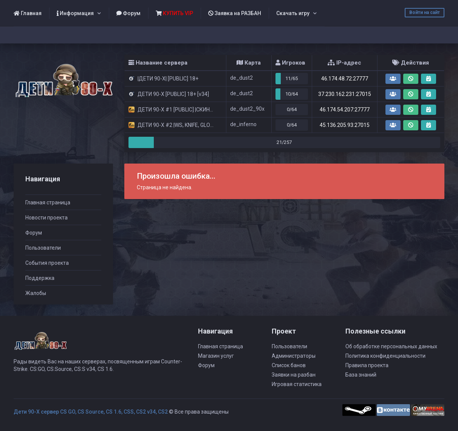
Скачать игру (292, 13)
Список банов (289, 365)
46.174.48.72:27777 (344, 79)
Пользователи (43, 248)
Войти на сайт (424, 12)
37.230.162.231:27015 (344, 94)
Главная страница (47, 202)
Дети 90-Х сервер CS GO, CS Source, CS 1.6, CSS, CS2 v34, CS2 (91, 412)
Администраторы (294, 356)
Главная (28, 13)
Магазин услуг (216, 356)
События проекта (47, 263)
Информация (75, 13)
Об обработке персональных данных (391, 346)
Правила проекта (366, 365)
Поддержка (39, 278)
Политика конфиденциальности (385, 356)
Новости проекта (46, 218)
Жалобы (35, 293)
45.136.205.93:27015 (345, 125)
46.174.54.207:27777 (345, 110)
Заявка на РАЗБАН (234, 13)
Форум (128, 13)
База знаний (360, 375)
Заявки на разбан (294, 375)
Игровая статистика (297, 384)
